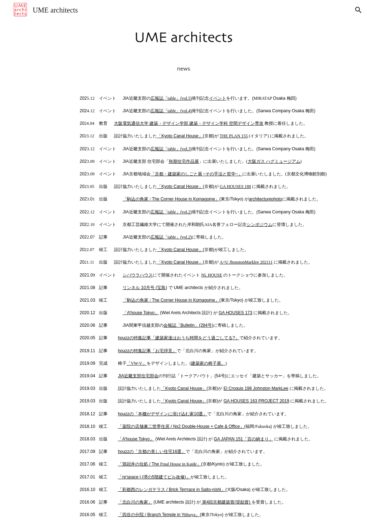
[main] (211, 305)
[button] (358, 10)
